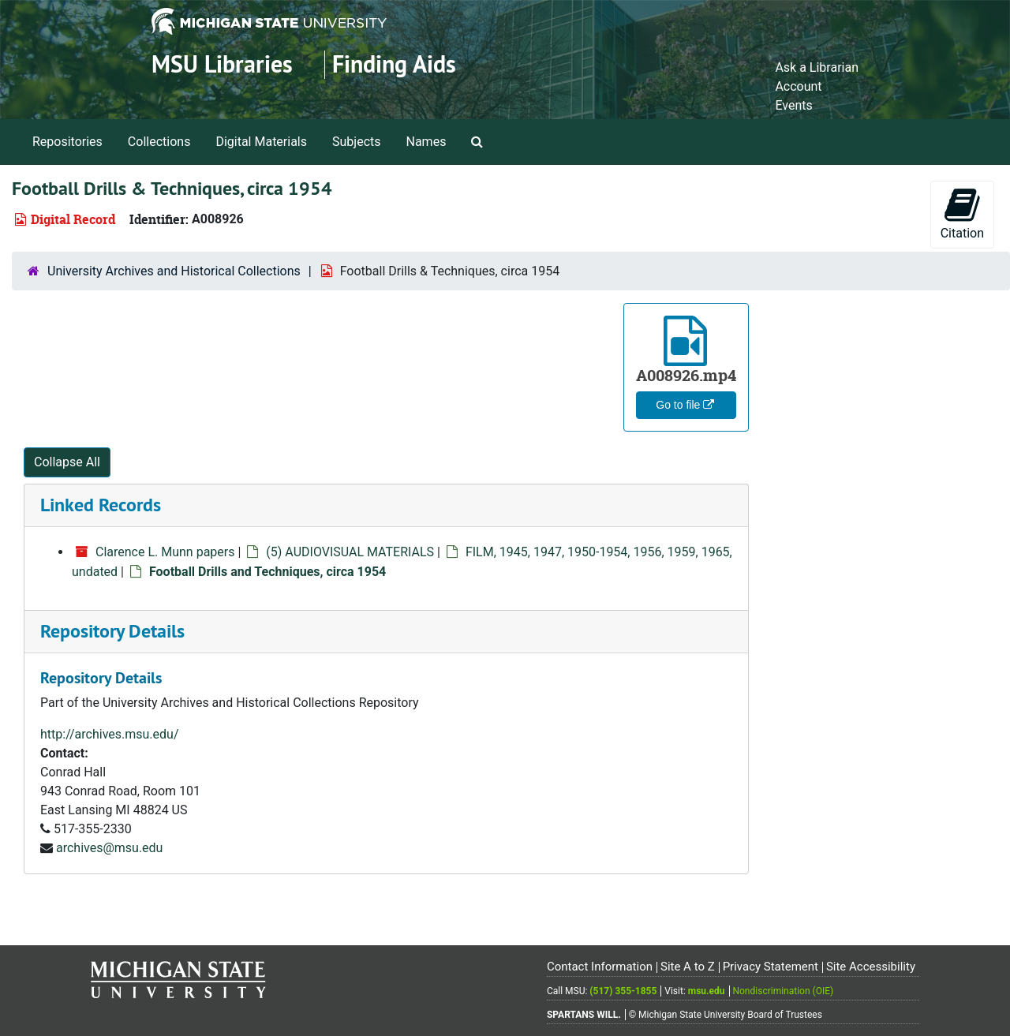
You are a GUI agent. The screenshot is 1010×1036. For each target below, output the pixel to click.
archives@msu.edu (109, 847)
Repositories (67, 141)
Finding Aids (394, 64)
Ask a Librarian (816, 67)
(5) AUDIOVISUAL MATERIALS (350, 551)
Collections (159, 141)
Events (793, 105)
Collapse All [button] (67, 461)
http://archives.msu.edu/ (109, 734)
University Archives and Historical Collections (174, 271)
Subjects (356, 141)
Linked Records (100, 504)
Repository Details (112, 631)
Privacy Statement (770, 966)
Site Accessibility (870, 966)
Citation (962, 213)
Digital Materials (261, 141)
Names (426, 141)
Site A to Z (687, 966)
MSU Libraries (222, 64)
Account (798, 86)
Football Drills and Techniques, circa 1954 (267, 571)
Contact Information (600, 966)
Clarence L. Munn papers (165, 551)
